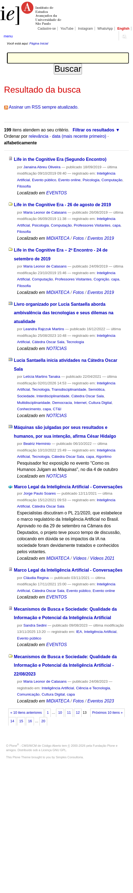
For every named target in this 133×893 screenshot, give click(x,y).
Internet (80, 403)
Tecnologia (75, 342)
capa (117, 225)
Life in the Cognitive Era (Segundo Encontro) (60, 159)
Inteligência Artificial (100, 632)
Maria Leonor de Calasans (45, 212)
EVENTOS (56, 193)
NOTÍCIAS (56, 348)
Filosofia (24, 186)
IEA (79, 632)
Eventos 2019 (100, 238)
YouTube (67, 29)
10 (60, 713)
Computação (112, 180)
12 (78, 713)
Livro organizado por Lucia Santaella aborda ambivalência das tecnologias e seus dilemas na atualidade (63, 313)
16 (30, 721)
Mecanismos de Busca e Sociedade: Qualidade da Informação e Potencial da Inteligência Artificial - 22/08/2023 (65, 665)
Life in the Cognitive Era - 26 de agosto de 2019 (62, 204)
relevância (39, 136)
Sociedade (25, 396)
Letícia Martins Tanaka (41, 376)
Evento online (69, 180)
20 (43, 721)
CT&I (57, 409)
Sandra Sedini (35, 625)
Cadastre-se (47, 29)
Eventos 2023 (100, 701)
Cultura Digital (100, 403)
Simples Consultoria (69, 757)
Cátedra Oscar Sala (48, 342)
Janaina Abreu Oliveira (41, 167)
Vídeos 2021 (102, 558)
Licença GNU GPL (53, 750)
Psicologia (91, 180)
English (123, 29)
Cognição (101, 279)
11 (69, 713)
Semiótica (96, 389)
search (124, 35)
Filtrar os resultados (93, 130)
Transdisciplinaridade (69, 389)
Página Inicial (38, 43)
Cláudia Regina (36, 578)
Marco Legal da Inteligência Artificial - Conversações (68, 486)
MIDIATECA (57, 238)
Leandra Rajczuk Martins (43, 329)
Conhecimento (29, 409)
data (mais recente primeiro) (79, 136)
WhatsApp (105, 29)
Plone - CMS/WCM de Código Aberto (35, 745)
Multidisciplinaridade (33, 403)
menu (8, 36)
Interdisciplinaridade (52, 396)
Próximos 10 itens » (107, 713)
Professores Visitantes (92, 225)
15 (21, 721)
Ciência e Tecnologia (93, 688)
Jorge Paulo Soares (39, 493)
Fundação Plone (104, 745)
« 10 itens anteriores (26, 713)
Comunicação (28, 694)
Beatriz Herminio (37, 444)
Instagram (85, 29)
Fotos (78, 238)
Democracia (62, 403)
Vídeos (79, 558)
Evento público (44, 180)
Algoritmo (103, 456)
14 (12, 721)
